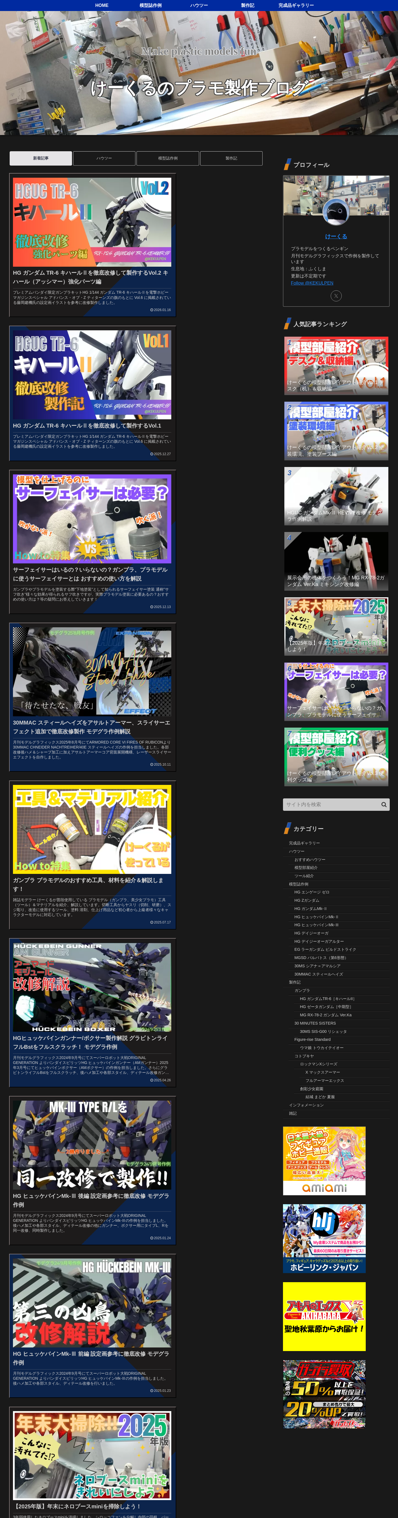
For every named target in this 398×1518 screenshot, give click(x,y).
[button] (384, 804)
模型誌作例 (168, 158)
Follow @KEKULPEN (312, 282)
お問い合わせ (381, 1501)
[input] (336, 804)
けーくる (336, 236)
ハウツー (104, 158)
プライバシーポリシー (344, 1501)
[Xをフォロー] (336, 295)
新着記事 (41, 158)
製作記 (231, 158)
